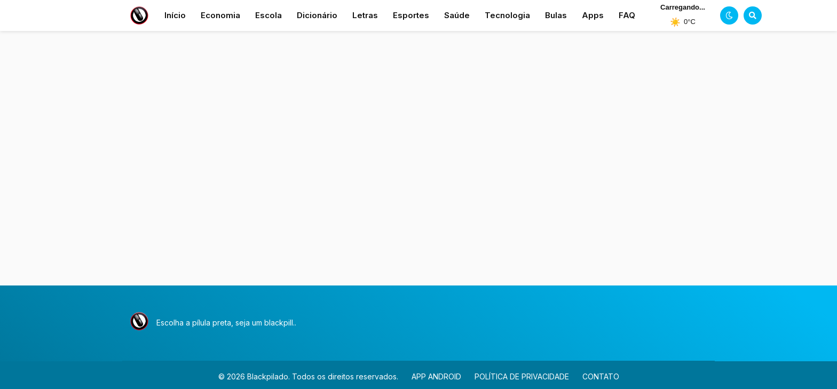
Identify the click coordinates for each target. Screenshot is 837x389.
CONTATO (600, 376)
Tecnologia (507, 15)
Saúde (457, 15)
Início (175, 15)
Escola (268, 15)
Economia (220, 15)
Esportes (411, 15)
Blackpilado (267, 376)
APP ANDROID (436, 376)
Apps (593, 15)
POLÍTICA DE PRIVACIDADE (522, 376)
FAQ (627, 15)
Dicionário (317, 15)
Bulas (556, 15)
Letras (365, 15)
